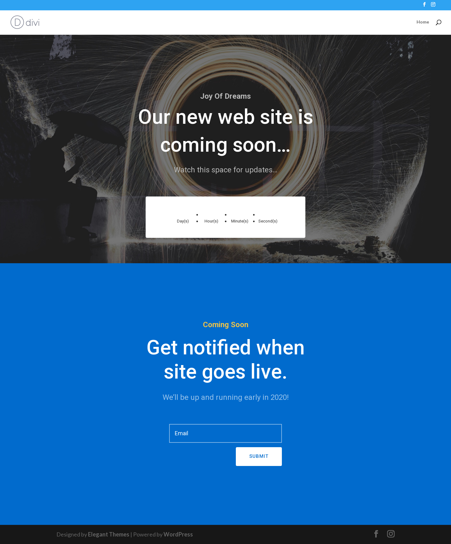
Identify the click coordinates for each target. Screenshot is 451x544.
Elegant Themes (108, 534)
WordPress (178, 534)
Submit (258, 456)
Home (423, 22)
